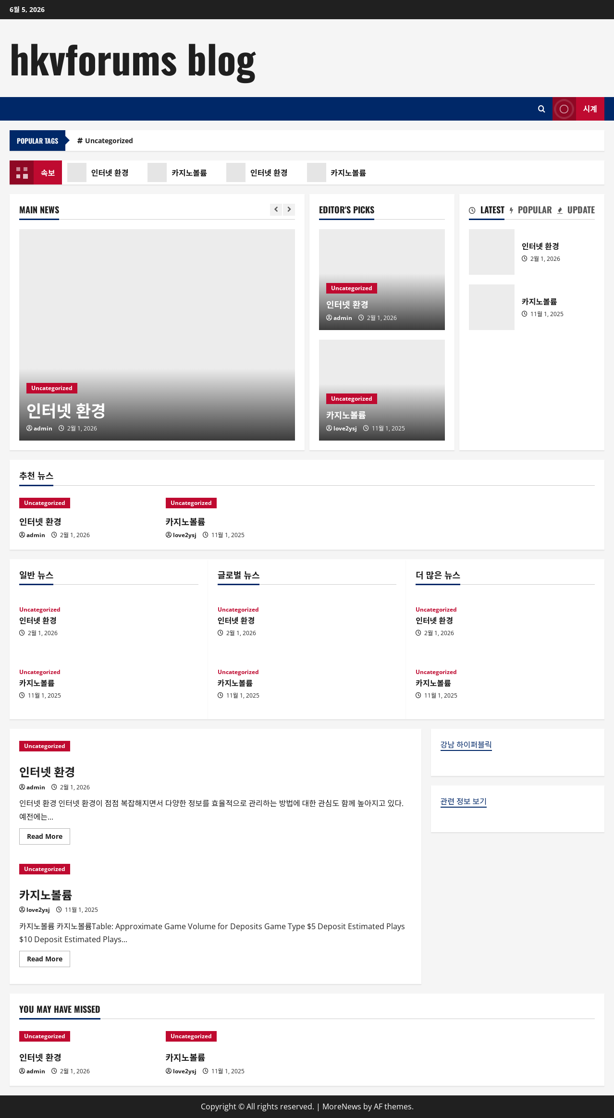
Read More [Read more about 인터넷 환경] (48, 838)
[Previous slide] (276, 210)
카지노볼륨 (181, 172)
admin (43, 428)
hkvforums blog (133, 57)
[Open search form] (541, 108)
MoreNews (341, 1106)
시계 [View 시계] (575, 109)
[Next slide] (289, 210)
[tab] (486, 211)
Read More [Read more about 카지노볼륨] (48, 960)
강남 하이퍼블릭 (466, 744)
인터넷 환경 (101, 172)
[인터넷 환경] (157, 335)
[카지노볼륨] (234, 503)
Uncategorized (109, 140)
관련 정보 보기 (464, 801)
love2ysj (345, 428)
